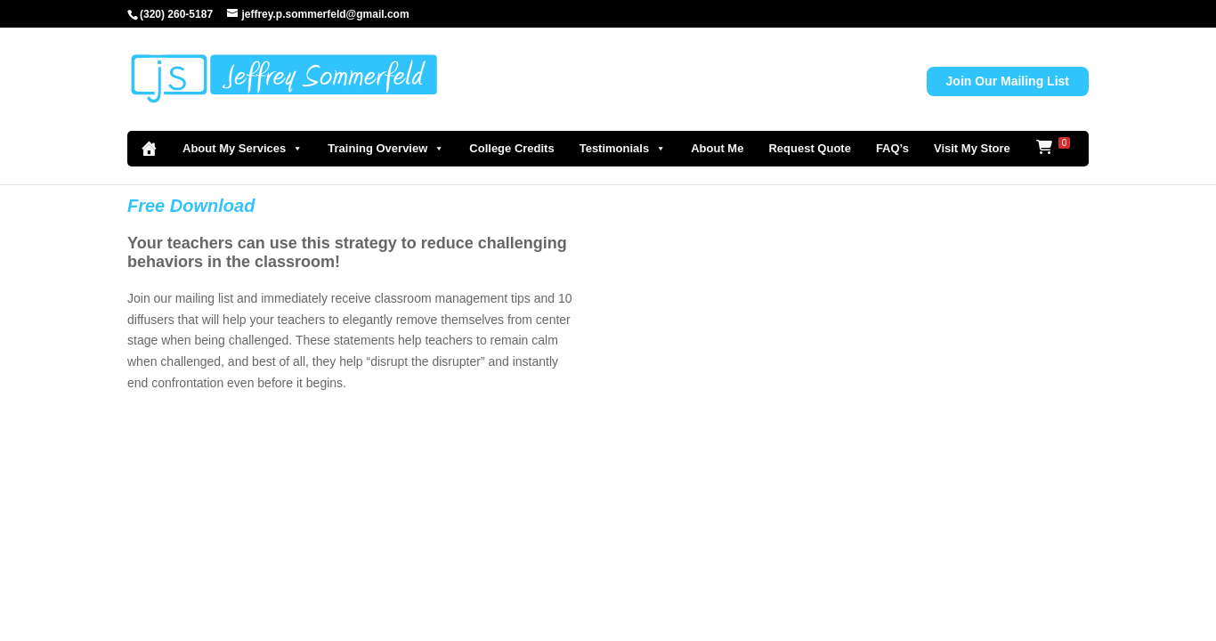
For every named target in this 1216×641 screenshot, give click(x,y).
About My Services (242, 148)
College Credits (511, 148)
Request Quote (809, 148)
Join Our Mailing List (1007, 81)
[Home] (148, 148)
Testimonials (623, 148)
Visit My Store (972, 148)
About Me (717, 148)
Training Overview (386, 148)
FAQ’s (892, 148)
